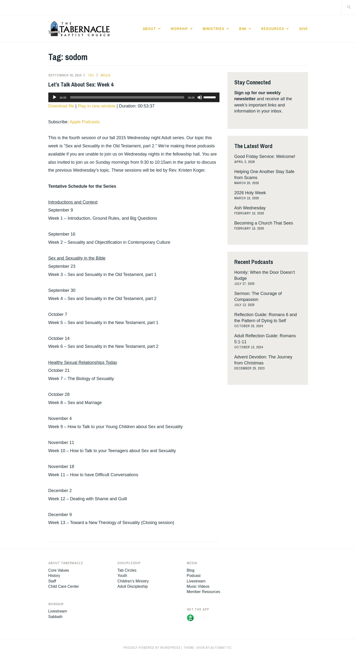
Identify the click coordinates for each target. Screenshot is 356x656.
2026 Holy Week (250, 192)
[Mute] (199, 97)
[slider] (127, 97)
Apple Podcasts (85, 121)
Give (303, 28)
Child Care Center (63, 586)
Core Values (58, 570)
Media (106, 75)
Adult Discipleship (133, 586)
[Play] (54, 97)
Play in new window (96, 106)
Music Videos (198, 586)
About (149, 28)
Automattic (221, 647)
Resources (272, 28)
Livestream (57, 611)
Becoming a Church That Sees (263, 223)
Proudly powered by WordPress (152, 647)
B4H (242, 28)
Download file (61, 106)
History (54, 576)
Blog (190, 570)
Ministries (213, 28)
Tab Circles (127, 570)
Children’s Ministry (133, 581)
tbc (91, 75)
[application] (134, 97)
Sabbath (55, 617)
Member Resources (203, 592)
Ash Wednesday (250, 208)
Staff (52, 581)
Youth (122, 576)
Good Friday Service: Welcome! (264, 156)
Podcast (194, 576)
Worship (179, 28)
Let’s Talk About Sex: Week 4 (80, 84)
